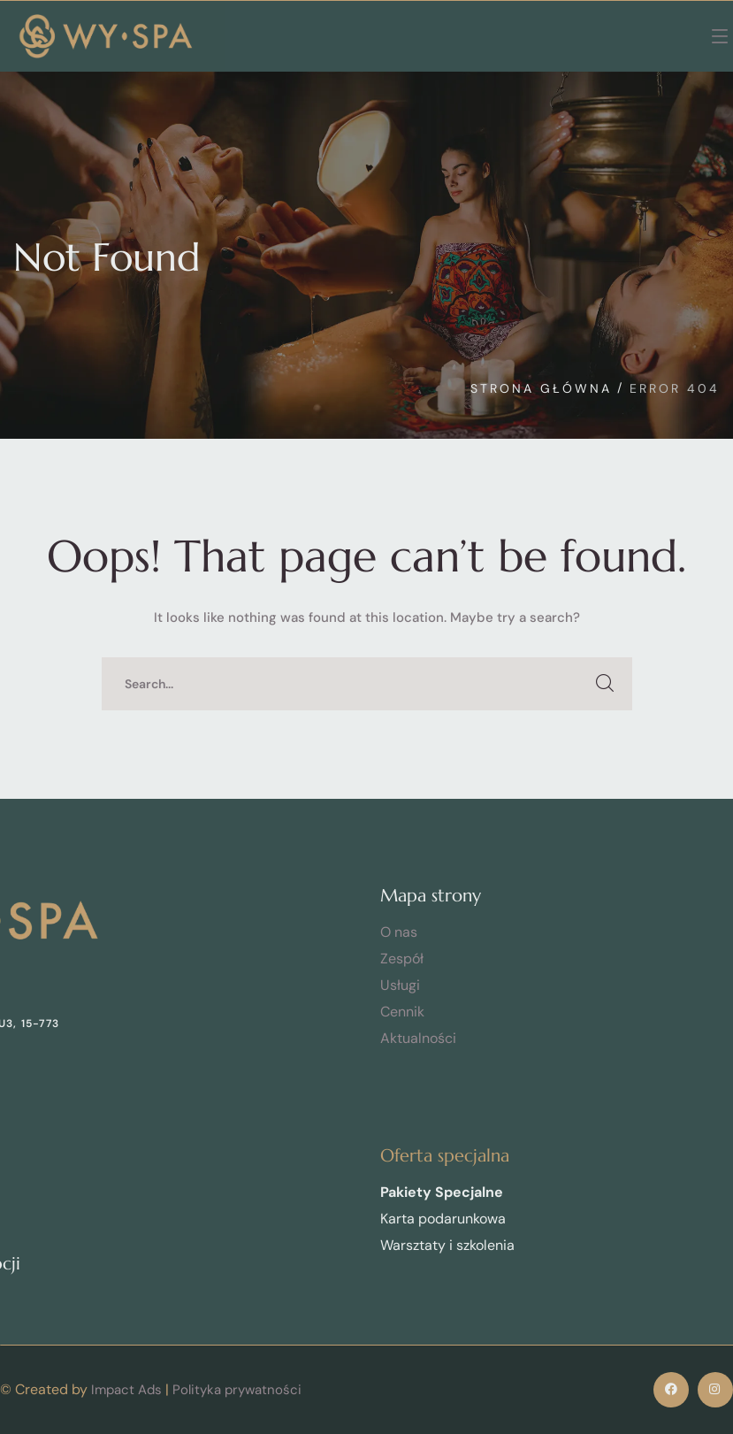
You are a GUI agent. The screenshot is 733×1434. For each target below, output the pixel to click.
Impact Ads (126, 1390)
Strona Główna (541, 388)
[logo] (106, 35)
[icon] (671, 1389)
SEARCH (605, 683)
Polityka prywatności (237, 1390)
